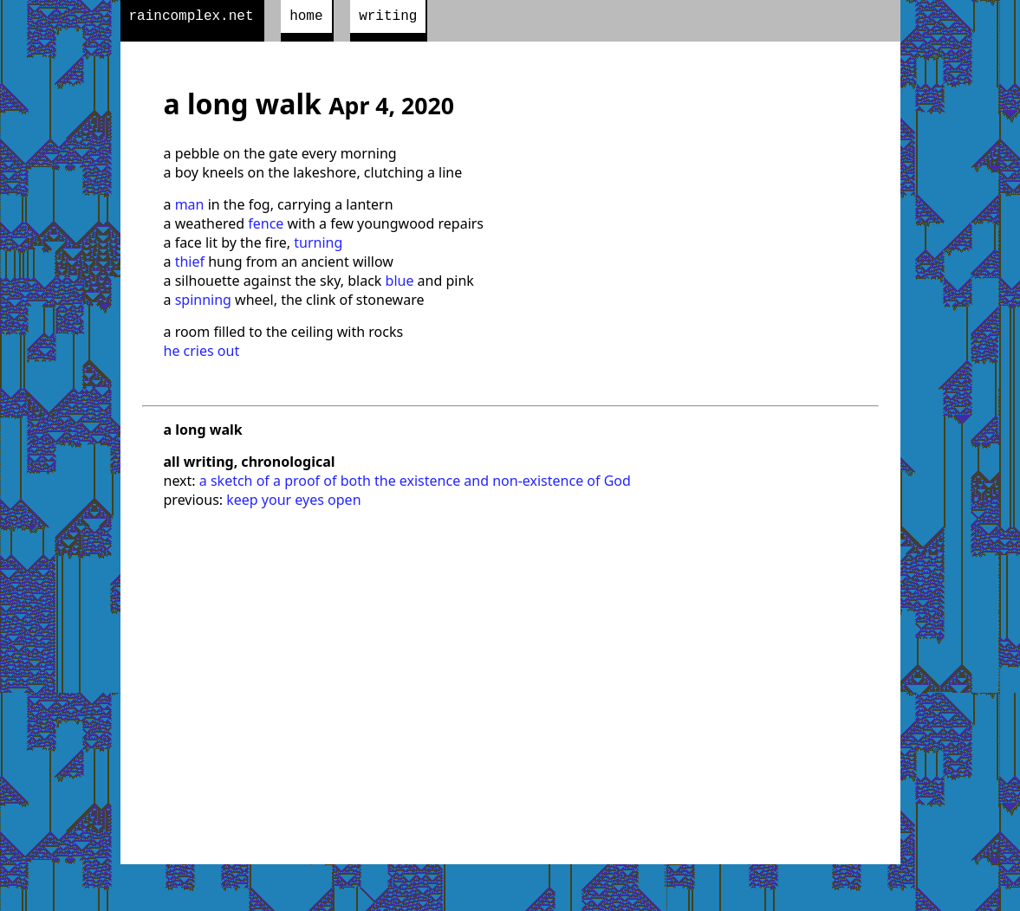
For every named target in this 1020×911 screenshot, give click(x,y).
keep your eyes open (293, 503)
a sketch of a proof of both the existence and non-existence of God (415, 484)
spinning (203, 303)
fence (265, 226)
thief (190, 265)
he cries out (202, 354)
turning (318, 245)
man (190, 207)
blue (400, 284)
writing (388, 18)
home (305, 18)
